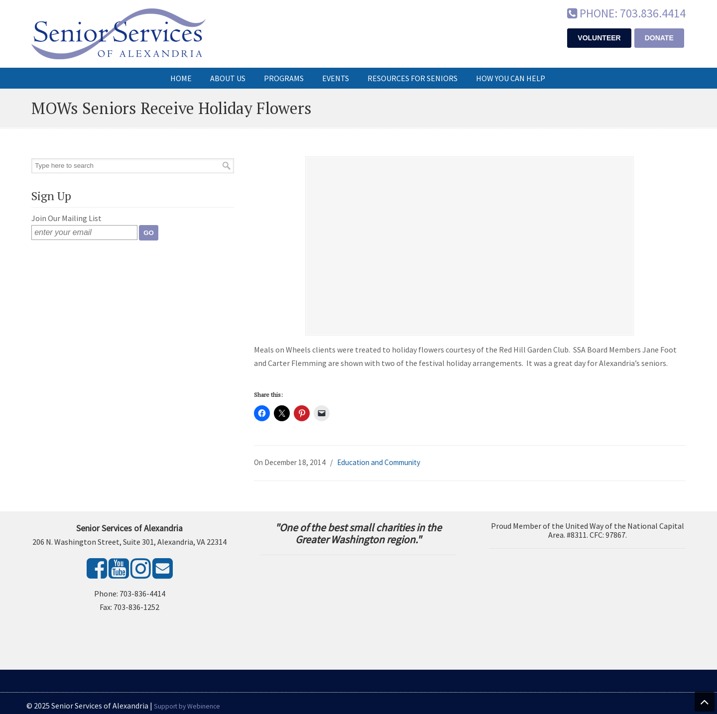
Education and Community (378, 462)
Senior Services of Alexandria (118, 33)
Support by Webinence (187, 706)
